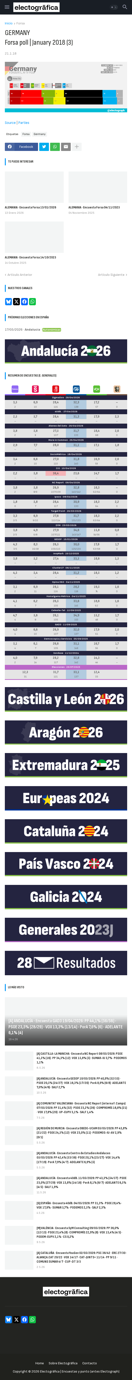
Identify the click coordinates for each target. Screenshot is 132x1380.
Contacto (89, 1363)
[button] (6, 7)
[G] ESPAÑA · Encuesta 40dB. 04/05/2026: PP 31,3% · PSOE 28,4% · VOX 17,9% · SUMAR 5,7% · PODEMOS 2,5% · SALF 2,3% (79, 1205)
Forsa (20, 23)
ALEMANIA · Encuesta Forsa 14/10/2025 (30, 257)
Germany (40, 134)
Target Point (58, 511)
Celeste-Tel (58, 610)
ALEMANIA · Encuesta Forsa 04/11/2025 (94, 207)
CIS (58, 468)
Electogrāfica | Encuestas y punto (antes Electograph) (79, 1371)
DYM (58, 525)
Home (39, 1363)
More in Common (58, 440)
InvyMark (58, 553)
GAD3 (58, 624)
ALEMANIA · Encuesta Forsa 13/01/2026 (30, 207)
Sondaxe (58, 653)
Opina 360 (58, 582)
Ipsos (57, 496)
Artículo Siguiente (111, 275)
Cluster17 (58, 567)
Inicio (9, 23)
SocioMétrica (58, 454)
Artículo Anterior (20, 275)
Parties (23, 123)
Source (10, 123)
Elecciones (58, 667)
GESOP (58, 539)
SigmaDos (58, 397)
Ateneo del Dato (58, 425)
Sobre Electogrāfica (63, 1363)
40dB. (58, 411)
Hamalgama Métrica (58, 596)
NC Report (58, 482)
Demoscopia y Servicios (58, 638)
